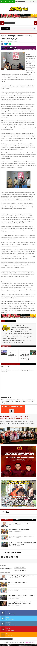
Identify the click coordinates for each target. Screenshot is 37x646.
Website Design (13, 642)
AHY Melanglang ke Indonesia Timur (19, 529)
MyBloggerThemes (29, 642)
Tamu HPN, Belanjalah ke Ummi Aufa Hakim (21, 536)
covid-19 (8, 321)
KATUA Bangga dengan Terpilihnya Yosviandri (22, 523)
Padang (13, 321)
